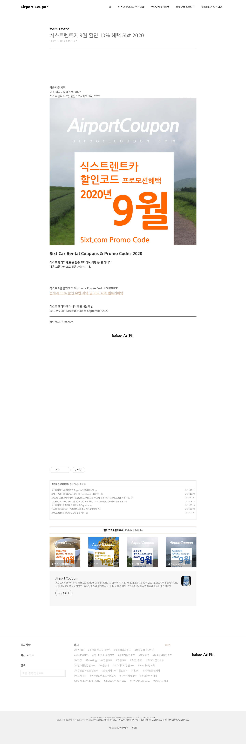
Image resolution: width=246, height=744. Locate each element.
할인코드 (121, 660)
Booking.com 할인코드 (99, 660)
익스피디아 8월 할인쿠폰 (128, 719)
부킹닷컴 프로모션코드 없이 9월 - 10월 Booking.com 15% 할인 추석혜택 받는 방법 (87, 501)
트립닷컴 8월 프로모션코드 (151, 719)
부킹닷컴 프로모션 (145, 650)
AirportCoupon (148, 717)
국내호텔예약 (81, 655)
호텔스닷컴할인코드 (85, 665)
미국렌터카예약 (128, 675)
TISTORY (124, 728)
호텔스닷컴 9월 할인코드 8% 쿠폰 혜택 (68, 512)
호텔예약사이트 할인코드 (87, 680)
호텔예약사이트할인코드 (115, 670)
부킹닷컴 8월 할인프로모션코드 (177, 719)
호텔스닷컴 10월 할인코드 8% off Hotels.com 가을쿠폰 (75, 493)
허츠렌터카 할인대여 (211, 7)
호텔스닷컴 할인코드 (115, 680)
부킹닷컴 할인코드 (140, 680)
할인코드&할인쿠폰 (60, 484)
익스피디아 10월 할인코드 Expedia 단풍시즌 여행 (72, 490)
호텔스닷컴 (136, 660)
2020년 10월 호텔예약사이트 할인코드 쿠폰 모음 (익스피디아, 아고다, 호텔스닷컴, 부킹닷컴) (90, 497)
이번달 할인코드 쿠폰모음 (131, 7)
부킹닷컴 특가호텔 (160, 7)
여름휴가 (104, 665)
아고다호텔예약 (147, 665)
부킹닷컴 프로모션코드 (86, 670)
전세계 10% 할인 (86, 292)
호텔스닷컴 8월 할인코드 (107, 719)
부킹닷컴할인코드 (163, 655)
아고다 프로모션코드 (100, 650)
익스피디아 (80, 675)
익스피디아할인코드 (124, 665)
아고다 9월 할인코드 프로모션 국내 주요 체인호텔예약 (74, 508)
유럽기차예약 (161, 680)
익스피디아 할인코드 (104, 655)
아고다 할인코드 (156, 660)
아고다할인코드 (127, 655)
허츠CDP (79, 650)
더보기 (167, 644)
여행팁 (78, 660)
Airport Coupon (34, 6)
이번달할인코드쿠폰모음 (103, 675)
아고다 (136, 670)
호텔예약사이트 (123, 650)
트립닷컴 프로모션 (185, 7)
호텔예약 (144, 655)
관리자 (134, 728)
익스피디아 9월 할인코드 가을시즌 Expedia (70, 505)
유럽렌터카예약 (149, 675)
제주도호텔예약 (152, 670)
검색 (62, 673)
